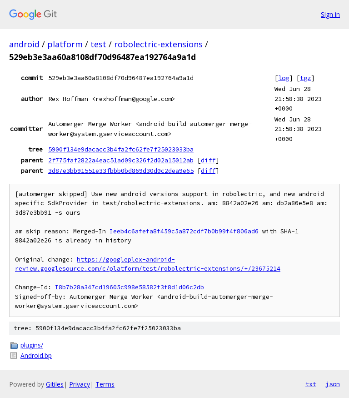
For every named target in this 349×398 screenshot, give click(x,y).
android (24, 44)
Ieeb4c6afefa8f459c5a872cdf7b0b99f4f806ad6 (184, 231)
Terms (105, 384)
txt (310, 384)
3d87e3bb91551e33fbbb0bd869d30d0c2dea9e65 (121, 170)
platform (65, 44)
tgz (305, 78)
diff (208, 160)
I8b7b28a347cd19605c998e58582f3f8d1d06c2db (129, 287)
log (283, 78)
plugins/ (31, 345)
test (98, 44)
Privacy (79, 384)
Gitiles (55, 384)
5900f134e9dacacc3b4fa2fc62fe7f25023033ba (121, 149)
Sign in (330, 14)
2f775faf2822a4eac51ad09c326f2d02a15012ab (121, 160)
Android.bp (36, 355)
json (332, 384)
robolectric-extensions (158, 44)
